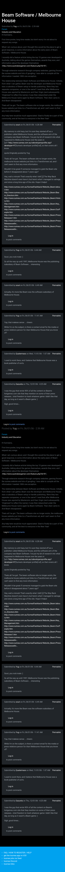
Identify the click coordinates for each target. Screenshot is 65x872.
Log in (10, 236)
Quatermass (21, 354)
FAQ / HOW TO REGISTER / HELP (17, 853)
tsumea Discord (10, 861)
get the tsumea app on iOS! (15, 855)
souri (18, 125)
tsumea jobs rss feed (12, 858)
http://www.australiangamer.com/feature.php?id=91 (24, 66)
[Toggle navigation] (5, 3)
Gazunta (19, 384)
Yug (15, 26)
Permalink (56, 125)
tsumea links (9, 864)
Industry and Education (11, 32)
